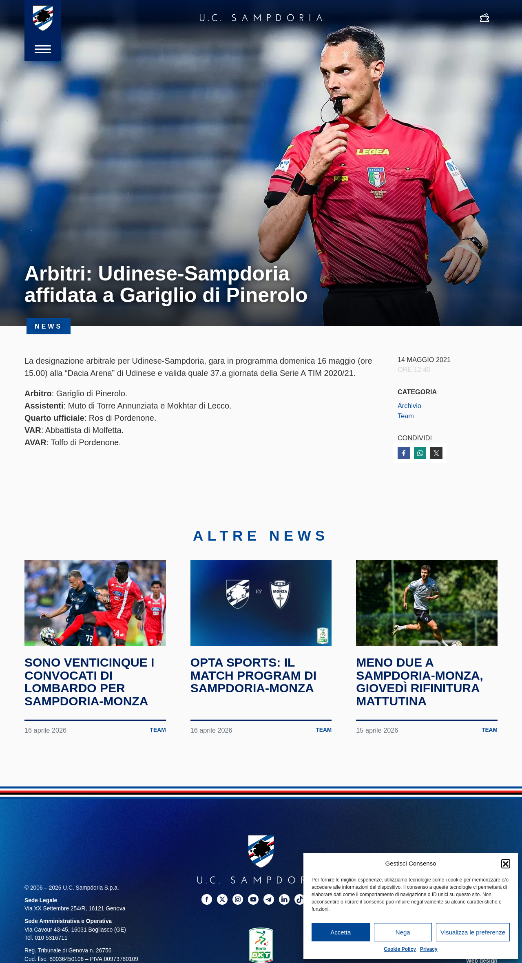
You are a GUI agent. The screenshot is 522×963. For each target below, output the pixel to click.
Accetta (340, 932)
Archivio (409, 405)
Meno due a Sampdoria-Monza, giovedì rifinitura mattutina (419, 682)
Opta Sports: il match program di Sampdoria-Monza (253, 675)
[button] (506, 863)
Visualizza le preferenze (472, 932)
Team (406, 416)
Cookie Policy (400, 949)
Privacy (429, 949)
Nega (403, 932)
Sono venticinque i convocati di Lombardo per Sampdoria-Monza (89, 682)
